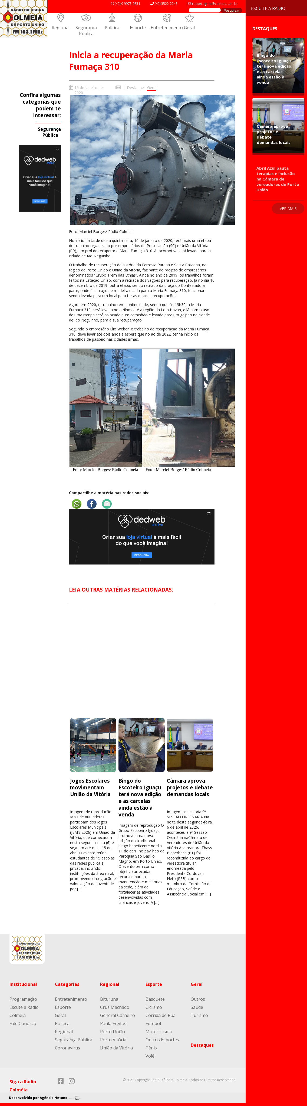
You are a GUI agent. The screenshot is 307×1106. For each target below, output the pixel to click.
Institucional (23, 984)
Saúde (197, 1007)
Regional (61, 28)
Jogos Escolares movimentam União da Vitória (90, 787)
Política (112, 28)
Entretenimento (167, 28)
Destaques (202, 1045)
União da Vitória (116, 1048)
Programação (23, 999)
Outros (198, 999)
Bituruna (109, 999)
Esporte (138, 28)
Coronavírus (67, 1048)
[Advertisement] (141, 666)
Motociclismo (159, 1032)
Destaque (135, 87)
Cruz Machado (114, 1007)
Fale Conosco (22, 1023)
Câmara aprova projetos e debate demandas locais (190, 787)
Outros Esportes (162, 1040)
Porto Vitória (113, 1040)
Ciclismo (154, 1007)
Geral (189, 28)
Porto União (112, 1032)
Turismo (199, 1015)
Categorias (67, 984)
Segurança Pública (86, 31)
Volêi (151, 1056)
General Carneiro (117, 1015)
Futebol (153, 1023)
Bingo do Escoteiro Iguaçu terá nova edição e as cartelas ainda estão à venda (139, 797)
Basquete (155, 999)
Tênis (151, 1048)
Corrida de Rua (161, 1015)
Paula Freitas (113, 1023)
